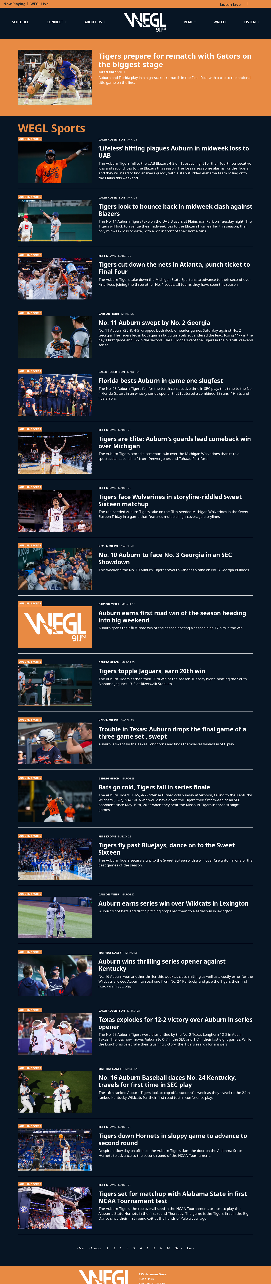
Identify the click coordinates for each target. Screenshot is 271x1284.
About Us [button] (93, 22)
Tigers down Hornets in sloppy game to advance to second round (172, 1139)
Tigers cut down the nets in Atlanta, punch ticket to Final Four (174, 268)
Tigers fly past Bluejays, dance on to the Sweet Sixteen (166, 848)
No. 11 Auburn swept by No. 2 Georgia (154, 323)
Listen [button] (250, 22)
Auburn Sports (30, 139)
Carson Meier (108, 604)
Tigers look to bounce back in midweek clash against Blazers (175, 210)
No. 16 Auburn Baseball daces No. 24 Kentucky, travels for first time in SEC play (167, 1081)
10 (168, 1248)
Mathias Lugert (110, 952)
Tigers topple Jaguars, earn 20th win (151, 671)
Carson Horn (108, 314)
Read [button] (188, 22)
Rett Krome (106, 72)
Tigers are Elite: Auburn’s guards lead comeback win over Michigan (174, 442)
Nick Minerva (108, 546)
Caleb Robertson (111, 139)
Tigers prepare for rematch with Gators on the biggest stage (175, 60)
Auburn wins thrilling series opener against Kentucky (162, 964)
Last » (190, 1248)
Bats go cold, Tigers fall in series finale (154, 787)
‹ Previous (96, 1248)
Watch (220, 22)
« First (80, 1248)
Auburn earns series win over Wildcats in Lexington (173, 903)
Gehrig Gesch (108, 662)
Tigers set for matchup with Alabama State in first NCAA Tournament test (172, 1197)
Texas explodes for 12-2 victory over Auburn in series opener (175, 1023)
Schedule (20, 22)
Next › (178, 1248)
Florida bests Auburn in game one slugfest (160, 381)
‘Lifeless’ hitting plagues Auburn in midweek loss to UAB (173, 151)
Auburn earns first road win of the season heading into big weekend (172, 616)
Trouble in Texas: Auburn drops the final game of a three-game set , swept (172, 732)
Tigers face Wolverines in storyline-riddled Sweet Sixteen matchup (170, 500)
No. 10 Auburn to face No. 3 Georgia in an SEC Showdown (165, 558)
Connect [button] (55, 22)
